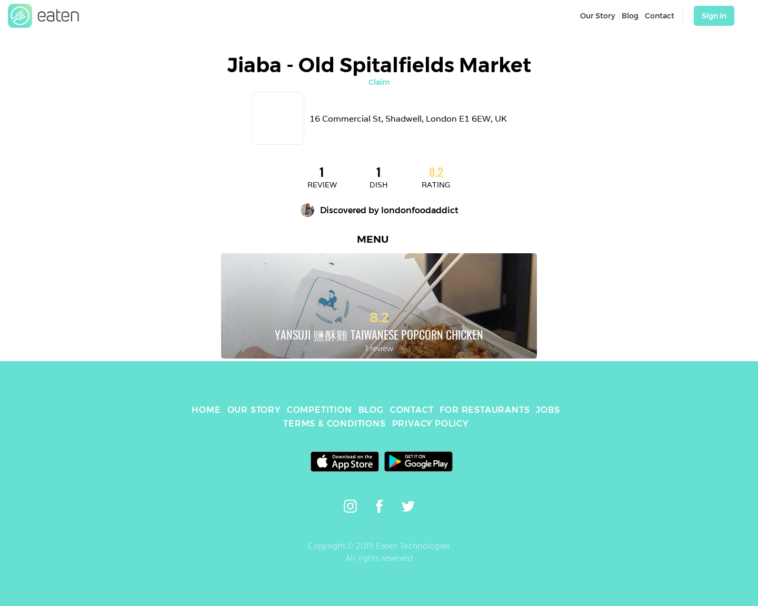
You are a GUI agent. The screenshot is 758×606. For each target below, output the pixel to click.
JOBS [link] (548, 410)
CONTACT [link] (412, 410)
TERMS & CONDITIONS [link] (334, 424)
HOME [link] (206, 410)
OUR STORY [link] (254, 410)
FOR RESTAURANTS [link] (485, 410)
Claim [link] (379, 82)
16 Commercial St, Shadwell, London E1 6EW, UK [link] (408, 118)
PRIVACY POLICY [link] (430, 424)
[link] (43, 16)
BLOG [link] (371, 410)
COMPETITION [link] (319, 410)
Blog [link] (630, 16)
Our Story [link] (597, 16)
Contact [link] (659, 16)
